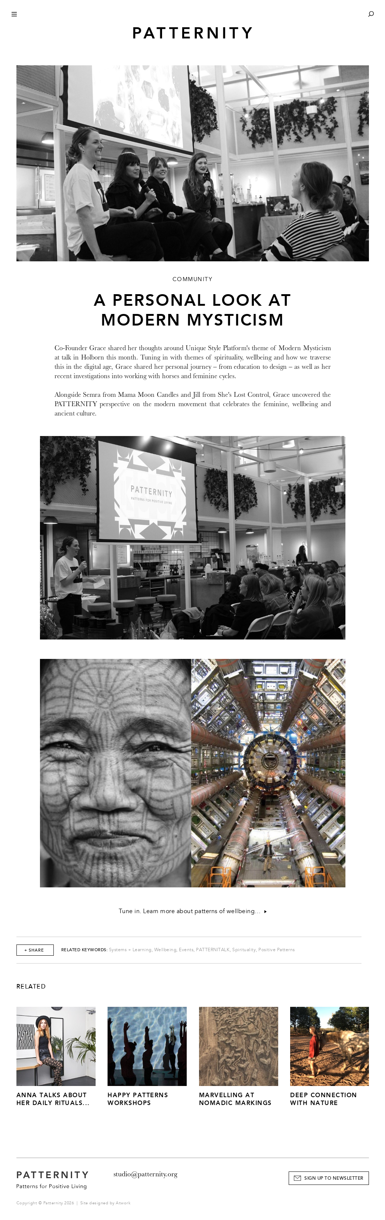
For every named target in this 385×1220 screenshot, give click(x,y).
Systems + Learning (130, 950)
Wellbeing (165, 950)
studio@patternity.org (145, 1174)
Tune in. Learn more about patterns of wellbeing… (193, 911)
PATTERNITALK (213, 950)
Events (186, 950)
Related (31, 986)
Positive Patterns (276, 950)
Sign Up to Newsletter (333, 1178)
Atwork (123, 1203)
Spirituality (244, 950)
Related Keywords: (84, 949)
